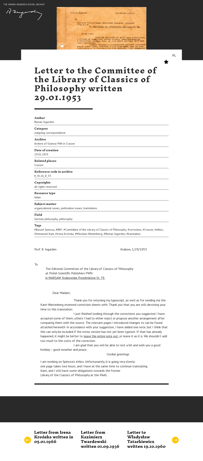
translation (134, 234)
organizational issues (46, 208)
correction (135, 229)
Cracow (38, 165)
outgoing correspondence (50, 133)
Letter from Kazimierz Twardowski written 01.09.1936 (100, 439)
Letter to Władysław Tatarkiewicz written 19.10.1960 (146, 439)
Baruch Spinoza (45, 229)
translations (90, 208)
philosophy (66, 219)
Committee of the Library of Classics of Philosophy (95, 229)
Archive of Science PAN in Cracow (54, 143)
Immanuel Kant (45, 234)
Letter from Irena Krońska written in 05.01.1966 (53, 437)
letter (37, 197)
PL (174, 55)
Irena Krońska (65, 234)
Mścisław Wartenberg (89, 234)
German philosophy (46, 219)
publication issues (71, 208)
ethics (159, 229)
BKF (59, 229)
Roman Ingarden (44, 122)
